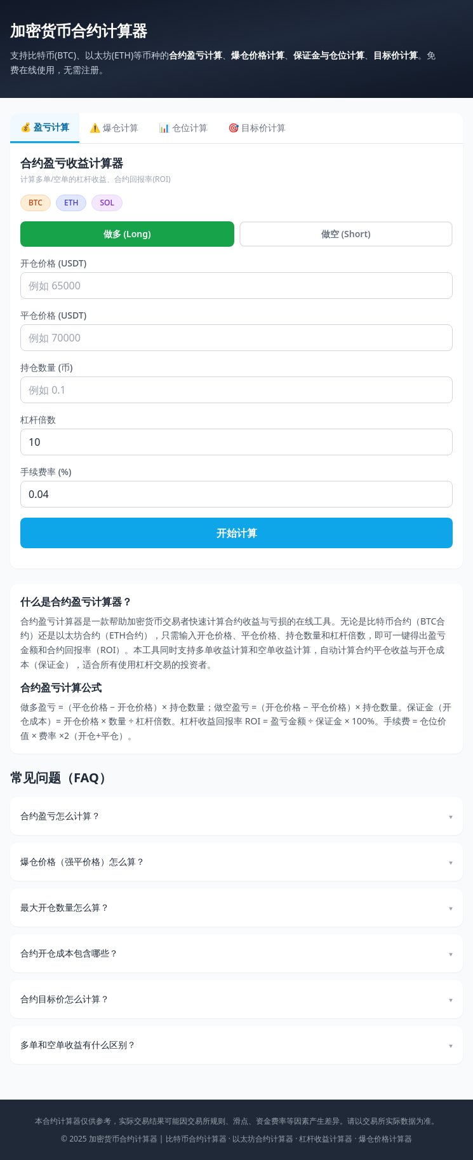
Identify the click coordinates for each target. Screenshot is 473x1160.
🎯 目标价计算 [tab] (257, 127)
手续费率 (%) (45, 472)
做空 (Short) (346, 234)
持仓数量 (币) (46, 367)
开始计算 (237, 533)
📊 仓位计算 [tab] (183, 127)
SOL (107, 202)
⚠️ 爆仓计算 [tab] (114, 127)
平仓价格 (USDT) (53, 315)
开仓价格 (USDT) (53, 263)
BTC (36, 202)
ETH (71, 202)
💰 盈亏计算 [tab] (44, 127)
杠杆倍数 (38, 419)
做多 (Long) (127, 234)
